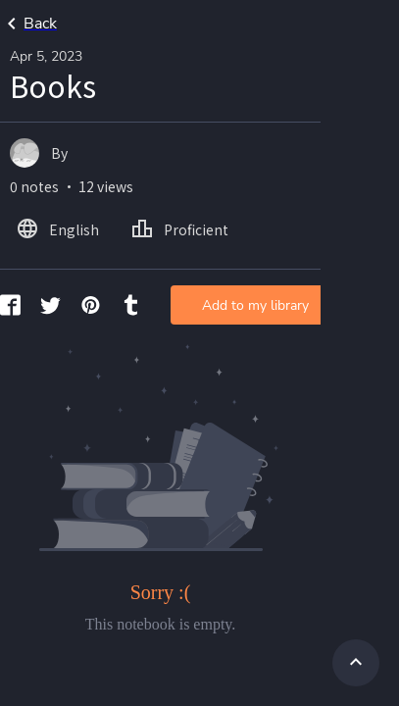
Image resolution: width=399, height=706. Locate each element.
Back (28, 23)
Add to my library (255, 305)
